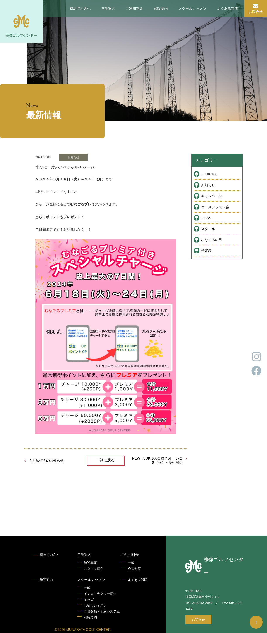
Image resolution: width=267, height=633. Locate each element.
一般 (131, 563)
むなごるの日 (211, 240)
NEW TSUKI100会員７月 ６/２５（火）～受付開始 (157, 460)
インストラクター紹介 (100, 594)
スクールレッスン (192, 8)
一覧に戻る (105, 460)
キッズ (89, 599)
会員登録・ (102, 611)
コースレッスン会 (215, 207)
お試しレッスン (95, 605)
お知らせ (208, 185)
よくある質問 (227, 8)
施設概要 (90, 563)
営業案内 (108, 8)
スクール (208, 229)
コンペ (206, 218)
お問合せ (256, 12)
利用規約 (90, 617)
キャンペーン (211, 196)
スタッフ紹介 (93, 568)
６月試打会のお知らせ (46, 460)
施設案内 (161, 8)
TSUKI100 (209, 174)
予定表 (206, 251)
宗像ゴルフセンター (21, 35)
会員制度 (134, 568)
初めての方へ (80, 8)
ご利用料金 (134, 8)
